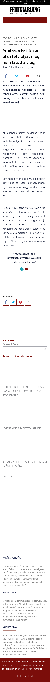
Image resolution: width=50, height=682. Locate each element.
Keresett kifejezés (11, 344)
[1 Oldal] (26, 269)
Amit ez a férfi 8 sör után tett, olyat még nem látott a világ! (21, 43)
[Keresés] (45, 349)
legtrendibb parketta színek (22, 428)
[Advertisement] (25, 503)
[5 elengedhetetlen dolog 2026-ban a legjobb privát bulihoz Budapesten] (25, 383)
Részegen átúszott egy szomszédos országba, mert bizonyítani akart (25, 2)
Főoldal (7, 38)
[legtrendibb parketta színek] (25, 425)
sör (17, 183)
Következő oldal (23, 278)
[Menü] (25, 19)
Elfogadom (25, 676)
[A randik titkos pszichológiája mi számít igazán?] (25, 459)
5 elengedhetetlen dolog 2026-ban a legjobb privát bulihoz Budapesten (24, 391)
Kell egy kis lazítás (26, 38)
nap (24, 178)
